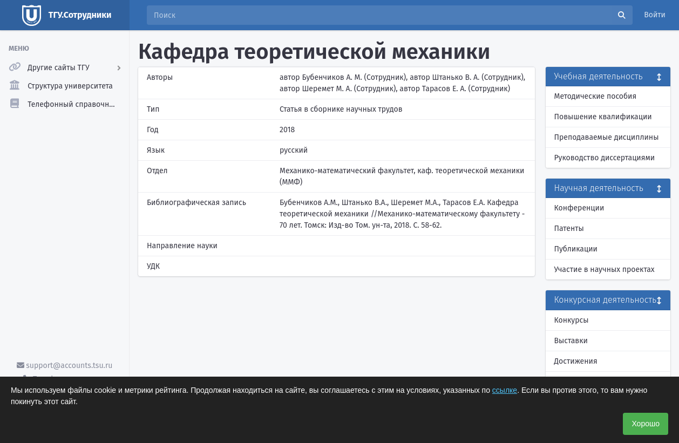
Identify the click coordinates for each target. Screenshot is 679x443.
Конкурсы (571, 320)
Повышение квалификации (603, 116)
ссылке (504, 390)
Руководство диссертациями (604, 157)
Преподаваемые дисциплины (606, 137)
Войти (655, 14)
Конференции (579, 208)
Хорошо (646, 423)
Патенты (569, 228)
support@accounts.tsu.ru (65, 365)
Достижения (575, 361)
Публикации (575, 249)
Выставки (571, 340)
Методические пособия (595, 96)
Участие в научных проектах (604, 269)
